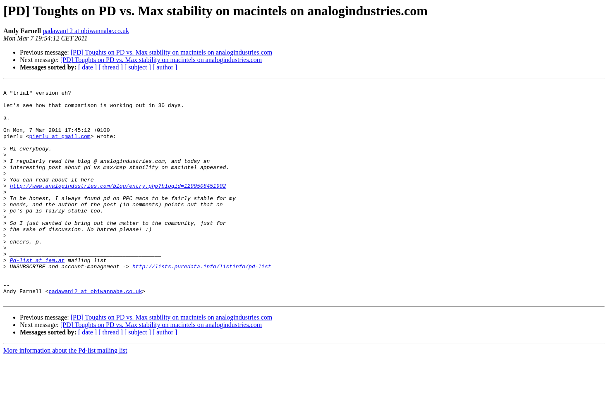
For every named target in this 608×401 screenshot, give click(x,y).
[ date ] (87, 67)
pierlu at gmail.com (59, 147)
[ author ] (165, 67)
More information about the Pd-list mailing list (65, 393)
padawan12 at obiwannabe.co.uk (86, 30)
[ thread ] (110, 67)
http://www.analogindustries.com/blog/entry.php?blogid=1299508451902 (118, 206)
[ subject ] (137, 67)
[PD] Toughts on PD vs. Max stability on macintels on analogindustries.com (171, 52)
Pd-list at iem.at (37, 296)
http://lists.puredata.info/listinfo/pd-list (201, 303)
